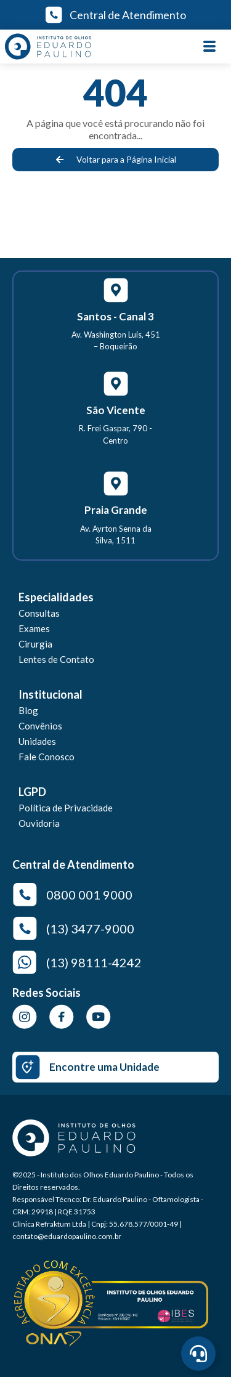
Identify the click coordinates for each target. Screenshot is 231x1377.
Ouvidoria (39, 823)
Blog (28, 710)
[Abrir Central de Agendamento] (198, 1353)
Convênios (40, 725)
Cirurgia (35, 643)
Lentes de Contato (56, 659)
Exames (34, 628)
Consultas (39, 613)
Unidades (37, 741)
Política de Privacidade (65, 807)
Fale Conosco (46, 756)
